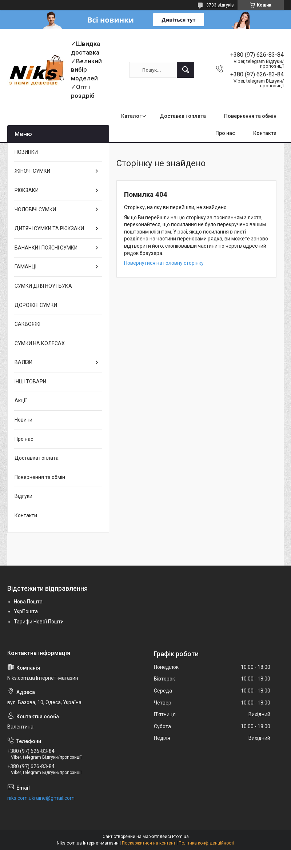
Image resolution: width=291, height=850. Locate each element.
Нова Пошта (28, 601)
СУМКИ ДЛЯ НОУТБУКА (43, 286)
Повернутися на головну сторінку (164, 263)
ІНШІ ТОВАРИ (30, 381)
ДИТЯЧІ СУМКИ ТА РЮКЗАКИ (49, 228)
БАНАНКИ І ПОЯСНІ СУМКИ (46, 248)
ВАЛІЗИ (23, 362)
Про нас (225, 133)
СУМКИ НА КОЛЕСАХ (40, 343)
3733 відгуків (220, 5)
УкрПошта (26, 611)
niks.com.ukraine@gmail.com (41, 798)
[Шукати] (185, 70)
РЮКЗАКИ (27, 190)
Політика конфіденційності (206, 843)
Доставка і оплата (183, 116)
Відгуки (23, 496)
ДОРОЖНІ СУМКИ (36, 305)
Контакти (264, 133)
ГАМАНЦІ (25, 267)
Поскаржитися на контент (148, 843)
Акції (21, 400)
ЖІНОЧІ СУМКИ (32, 171)
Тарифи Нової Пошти (39, 621)
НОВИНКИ (26, 152)
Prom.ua (180, 836)
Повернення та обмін (250, 116)
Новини (23, 420)
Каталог (131, 116)
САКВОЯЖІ (27, 324)
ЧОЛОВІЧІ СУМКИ (35, 209)
